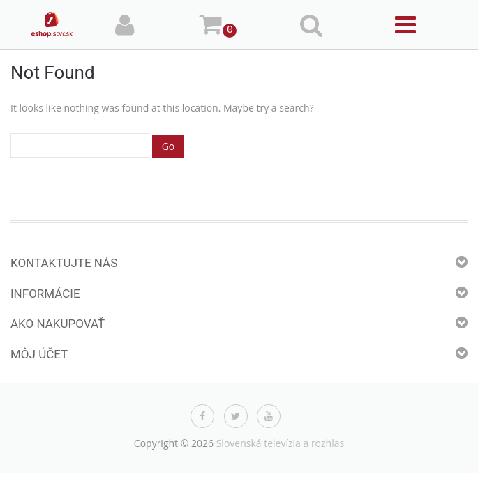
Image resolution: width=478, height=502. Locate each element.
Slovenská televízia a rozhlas (280, 443)
